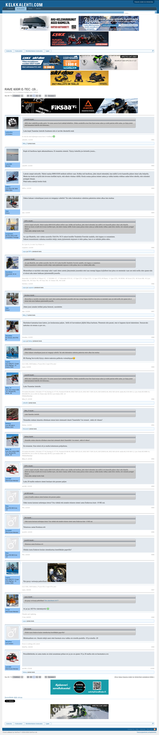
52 (40, 96)
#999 (152, 647)
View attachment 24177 (51, 600)
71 (46, 96)
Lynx (14, 92)
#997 (152, 590)
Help (137, 729)
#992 (152, 459)
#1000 (152, 668)
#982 (152, 165)
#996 (152, 554)
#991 (152, 425)
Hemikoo (9, 272)
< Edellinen (16, 96)
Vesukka (9, 336)
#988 (152, 337)
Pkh (7, 506)
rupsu (31, 92)
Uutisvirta (10, 8)
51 (37, 96)
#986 (152, 284)
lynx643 (9, 530)
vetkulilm (9, 132)
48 (28, 96)
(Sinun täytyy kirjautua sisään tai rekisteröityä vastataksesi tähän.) (134, 677)
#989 (152, 367)
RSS (155, 729)
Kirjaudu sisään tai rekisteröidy (144, 2)
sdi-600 (8, 479)
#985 (152, 247)
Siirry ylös (150, 729)
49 (31, 96)
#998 (152, 617)
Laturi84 (9, 164)
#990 (152, 399)
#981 (152, 140)
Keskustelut (21, 8)
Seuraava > (51, 96)
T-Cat (8, 610)
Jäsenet (38, 8)
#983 (152, 188)
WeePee (9, 642)
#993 (152, 486)
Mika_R (25, 143)
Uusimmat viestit (23, 12)
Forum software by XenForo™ (20, 732)
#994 (152, 507)
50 (34, 96)
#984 (152, 212)
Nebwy (30, 341)
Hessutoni (26, 429)
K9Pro (8, 187)
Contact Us (131, 729)
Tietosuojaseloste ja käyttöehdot (146, 732)
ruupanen (9, 234)
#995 (152, 532)
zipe (7, 211)
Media (30, 8)
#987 (152, 311)
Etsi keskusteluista (10, 12)
